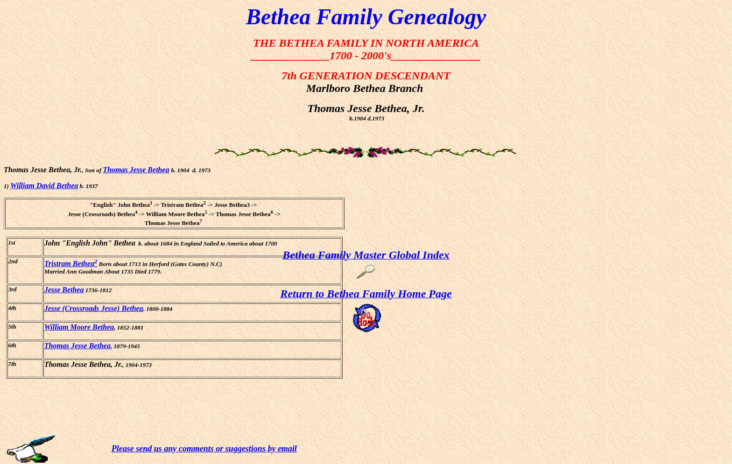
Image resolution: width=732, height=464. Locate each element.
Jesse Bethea (64, 290)
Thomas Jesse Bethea (136, 170)
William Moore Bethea (79, 327)
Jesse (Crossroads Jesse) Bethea (93, 308)
